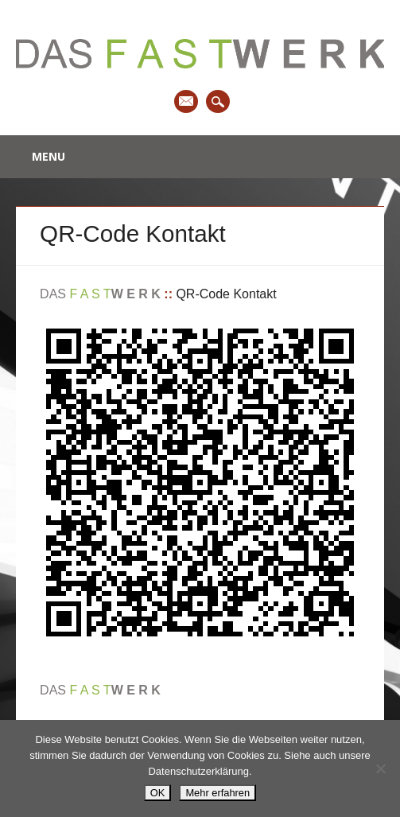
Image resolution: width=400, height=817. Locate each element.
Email (186, 101)
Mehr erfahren (217, 793)
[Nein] (380, 768)
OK (157, 793)
